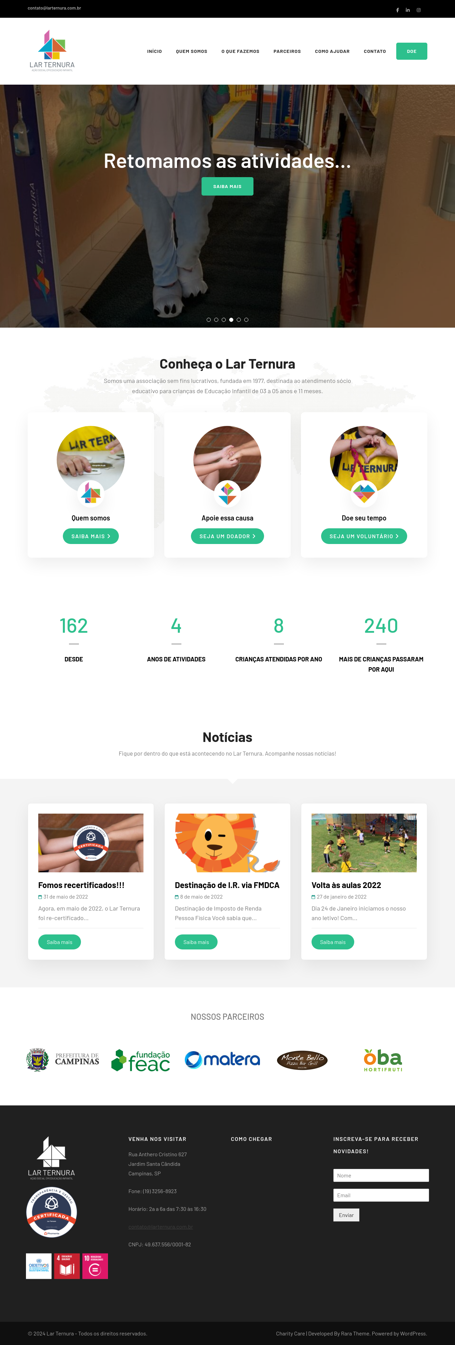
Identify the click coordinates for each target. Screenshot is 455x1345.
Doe (412, 51)
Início (154, 51)
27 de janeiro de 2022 (342, 896)
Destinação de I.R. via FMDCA (227, 885)
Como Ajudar (332, 51)
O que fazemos (240, 51)
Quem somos (191, 51)
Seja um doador (227, 536)
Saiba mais (227, 186)
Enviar (346, 1215)
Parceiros (287, 51)
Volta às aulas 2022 (346, 885)
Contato (375, 51)
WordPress (413, 1333)
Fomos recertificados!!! (81, 885)
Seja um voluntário (364, 536)
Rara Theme (355, 1333)
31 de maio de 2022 (66, 896)
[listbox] (227, 164)
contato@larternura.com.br (54, 8)
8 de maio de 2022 (201, 896)
